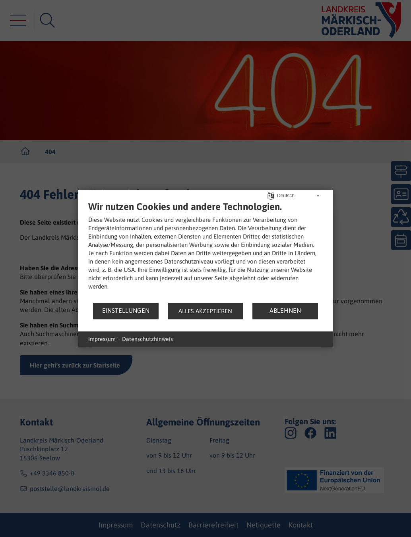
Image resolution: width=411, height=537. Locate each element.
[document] (205, 251)
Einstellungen (125, 310)
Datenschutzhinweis (147, 339)
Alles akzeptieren (205, 311)
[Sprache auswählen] (271, 195)
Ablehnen (285, 310)
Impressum (102, 339)
